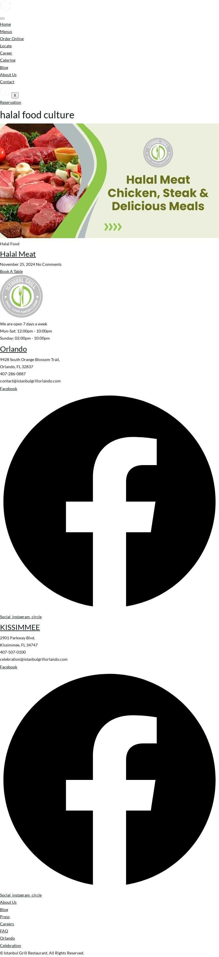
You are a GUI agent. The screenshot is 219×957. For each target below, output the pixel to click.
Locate (6, 45)
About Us (8, 74)
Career (6, 52)
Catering (7, 60)
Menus (6, 31)
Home (5, 24)
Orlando (13, 348)
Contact (7, 81)
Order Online (12, 38)
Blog (4, 67)
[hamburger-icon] (2, 18)
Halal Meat (18, 253)
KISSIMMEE (20, 627)
